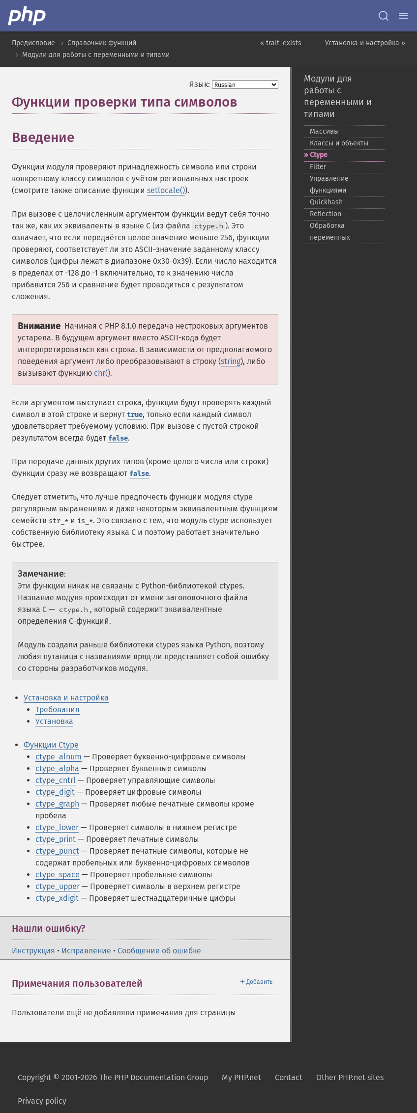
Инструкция (33, 950)
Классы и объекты (339, 143)
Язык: (199, 84)
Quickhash (326, 202)
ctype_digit (55, 792)
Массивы (324, 131)
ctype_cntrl (55, 780)
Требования (57, 709)
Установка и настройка (66, 697)
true (135, 415)
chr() (102, 373)
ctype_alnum (58, 756)
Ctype (319, 155)
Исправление (86, 950)
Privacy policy (42, 1101)
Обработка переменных (330, 232)
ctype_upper (57, 886)
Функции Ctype (51, 745)
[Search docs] (383, 16)
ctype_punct (57, 851)
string (230, 361)
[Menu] (403, 16)
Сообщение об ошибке (159, 950)
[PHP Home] (27, 15)
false (118, 438)
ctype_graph (57, 803)
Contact (288, 1077)
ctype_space (57, 874)
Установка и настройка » (365, 43)
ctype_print (55, 839)
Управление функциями (329, 184)
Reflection (325, 214)
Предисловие (33, 43)
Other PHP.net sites (350, 1077)
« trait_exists (280, 43)
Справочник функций (101, 43)
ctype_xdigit (57, 898)
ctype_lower (57, 827)
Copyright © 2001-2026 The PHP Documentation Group (113, 1077)
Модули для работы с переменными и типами (96, 55)
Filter (318, 167)
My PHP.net (241, 1077)
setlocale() (166, 190)
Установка (54, 721)
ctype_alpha (57, 768)
